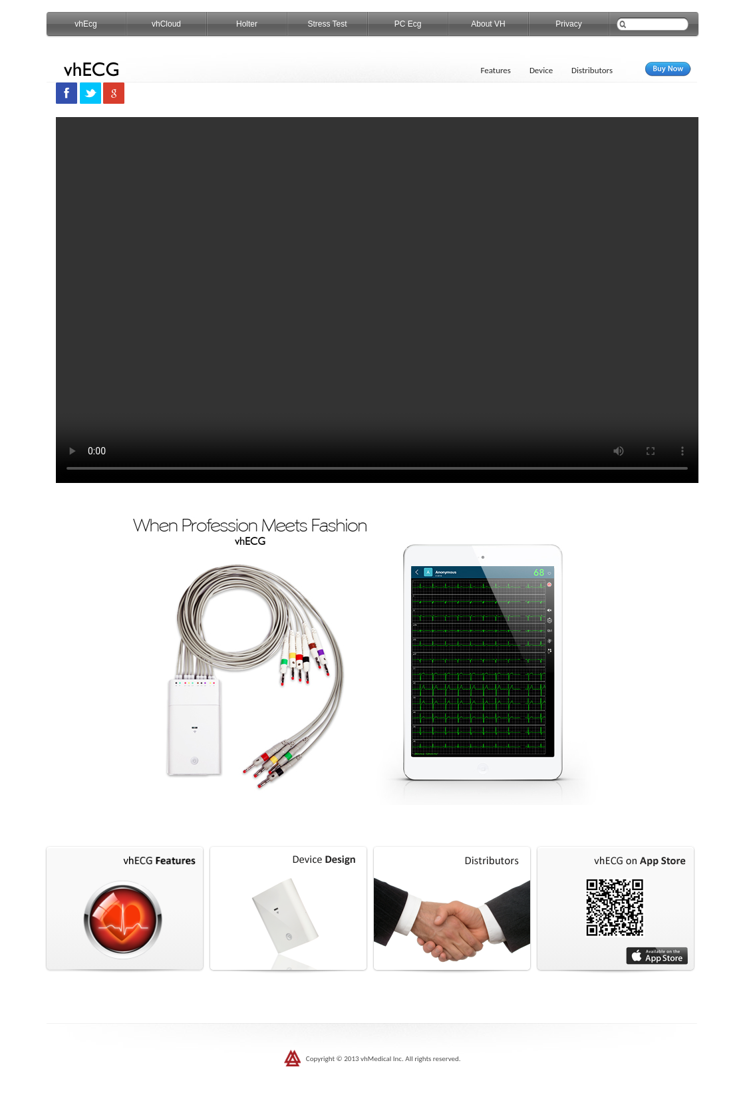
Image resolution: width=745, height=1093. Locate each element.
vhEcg (85, 24)
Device (541, 70)
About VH (488, 24)
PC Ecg (408, 24)
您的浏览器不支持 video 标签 (377, 300)
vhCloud (166, 24)
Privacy (568, 24)
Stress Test (327, 24)
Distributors (592, 70)
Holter (246, 24)
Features (495, 70)
